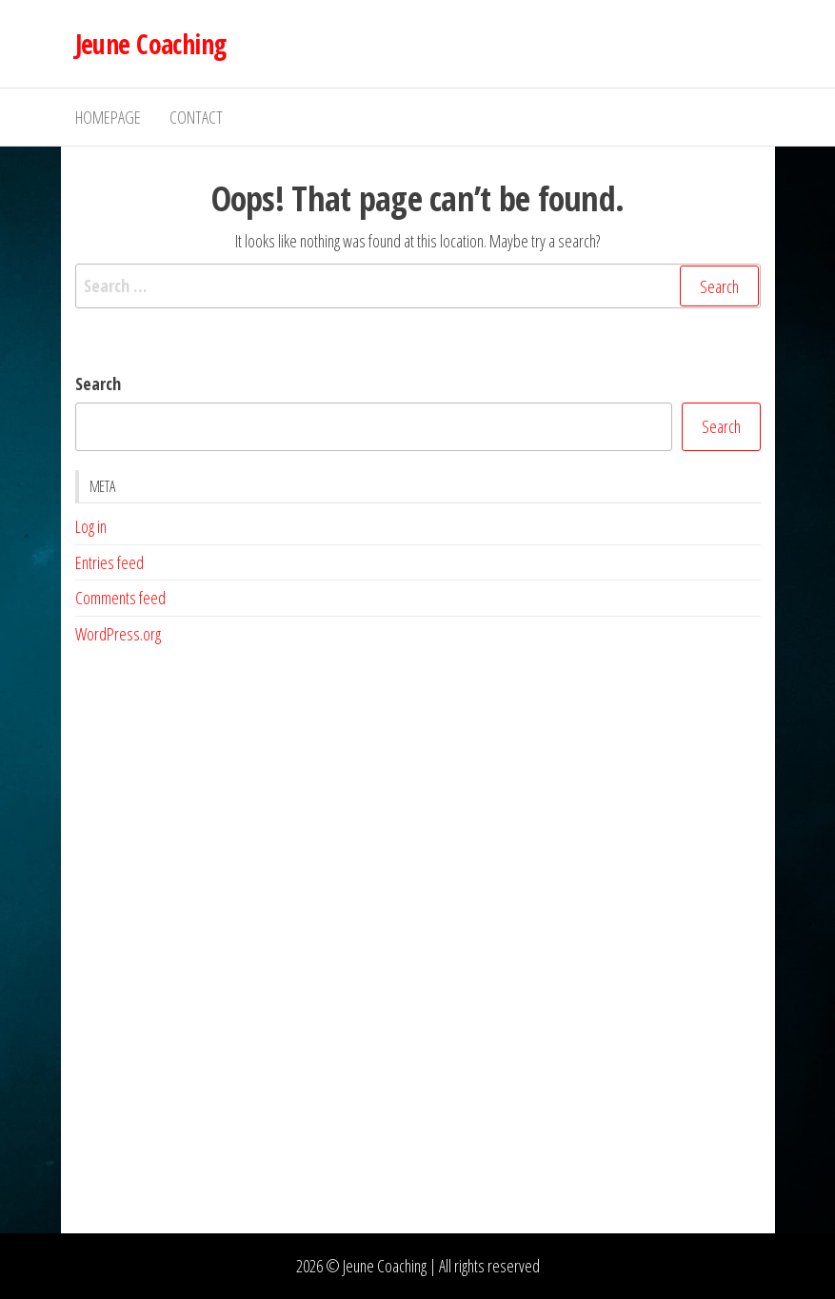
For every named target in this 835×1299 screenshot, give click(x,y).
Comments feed (120, 597)
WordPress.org (118, 633)
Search (98, 383)
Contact (196, 117)
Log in (91, 526)
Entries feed (109, 562)
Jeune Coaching (151, 44)
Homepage (108, 117)
